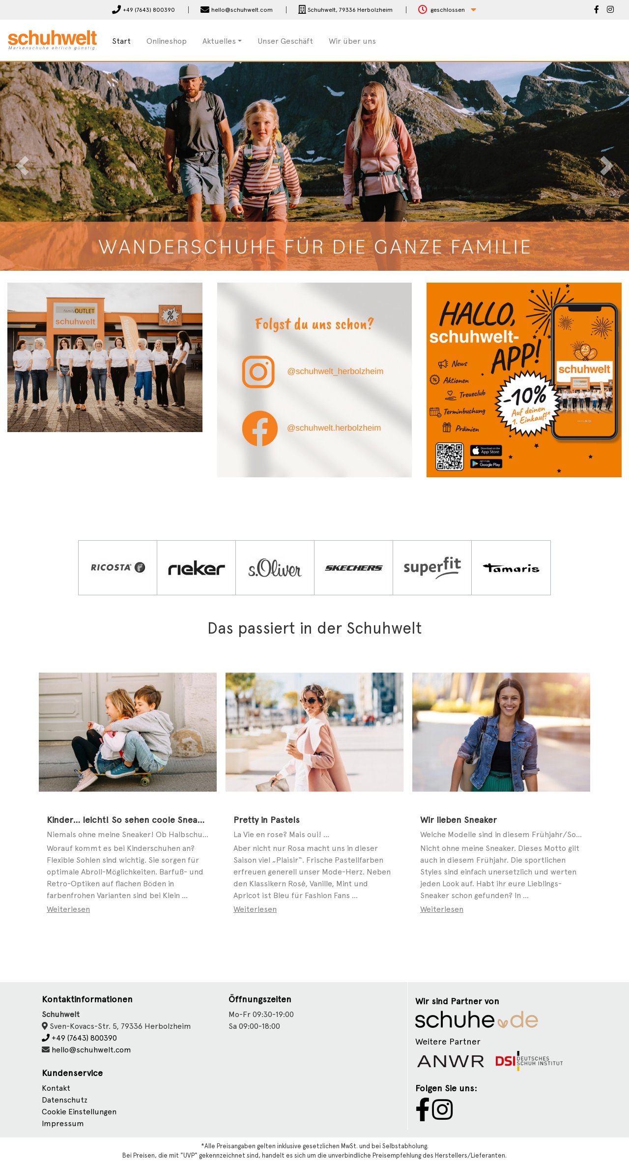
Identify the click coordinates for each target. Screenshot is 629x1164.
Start (121, 41)
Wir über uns (352, 41)
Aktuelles (219, 41)
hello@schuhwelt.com (91, 1049)
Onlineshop (166, 41)
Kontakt (56, 1088)
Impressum (63, 1123)
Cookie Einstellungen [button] (79, 1111)
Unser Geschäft (285, 41)
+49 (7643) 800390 (79, 1038)
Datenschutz (64, 1100)
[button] (447, 10)
